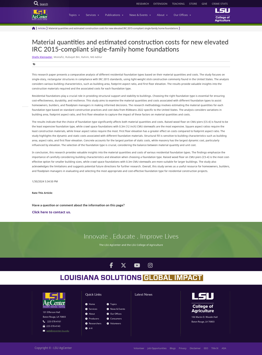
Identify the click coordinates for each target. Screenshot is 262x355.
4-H (88, 328)
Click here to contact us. (51, 212)
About (162, 15)
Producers (92, 318)
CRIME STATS (220, 3)
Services (92, 15)
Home (90, 304)
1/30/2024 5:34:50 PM (45, 181)
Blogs (173, 348)
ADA (224, 348)
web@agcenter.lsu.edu (57, 330)
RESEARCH (142, 3)
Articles (42, 28)
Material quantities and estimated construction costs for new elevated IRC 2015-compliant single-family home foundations (113, 28)
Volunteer (139, 348)
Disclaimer (195, 348)
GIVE (204, 3)
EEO (206, 348)
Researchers (93, 323)
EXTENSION (160, 3)
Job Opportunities (157, 348)
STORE (193, 3)
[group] (35, 64)
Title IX (214, 348)
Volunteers (114, 323)
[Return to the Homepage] (33, 28)
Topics (74, 15)
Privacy (183, 348)
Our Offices (182, 15)
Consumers (114, 318)
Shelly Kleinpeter (42, 57)
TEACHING (178, 3)
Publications (114, 15)
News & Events (140, 15)
